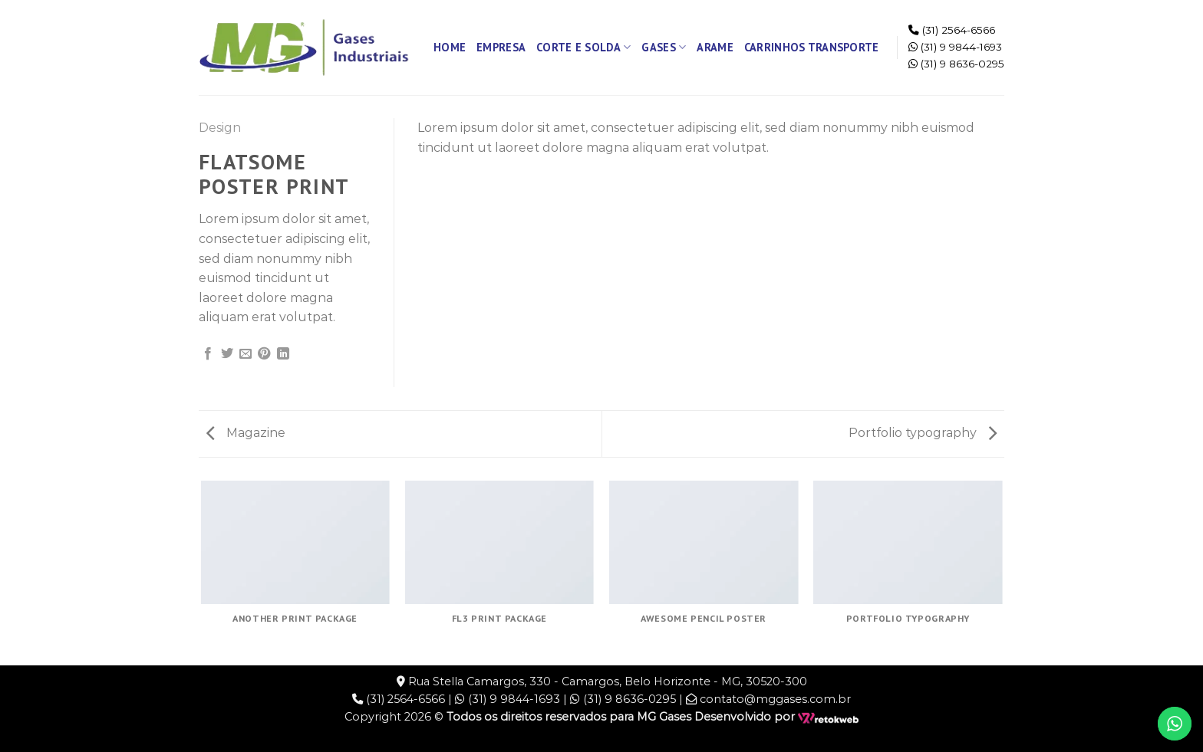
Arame (715, 47)
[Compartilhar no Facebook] (208, 354)
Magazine (245, 432)
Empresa (501, 47)
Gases (663, 47)
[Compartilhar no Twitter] (227, 354)
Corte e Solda (583, 47)
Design (220, 127)
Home (449, 47)
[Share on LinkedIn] (283, 354)
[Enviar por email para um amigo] (245, 354)
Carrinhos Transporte (811, 47)
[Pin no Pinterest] (264, 354)
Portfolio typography (923, 432)
